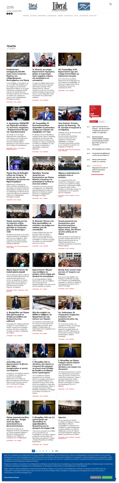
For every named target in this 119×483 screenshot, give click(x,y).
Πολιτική (33, 15)
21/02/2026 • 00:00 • (63, 437)
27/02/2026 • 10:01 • (12, 387)
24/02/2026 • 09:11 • (37, 444)
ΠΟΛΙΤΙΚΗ (46, 100)
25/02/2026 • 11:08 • (63, 389)
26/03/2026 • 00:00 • (64, 195)
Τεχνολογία (68, 15)
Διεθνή (60, 15)
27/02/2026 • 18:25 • (63, 288)
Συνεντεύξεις (21, 148)
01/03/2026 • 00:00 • (12, 290)
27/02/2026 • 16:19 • (37, 333)
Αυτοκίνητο (83, 15)
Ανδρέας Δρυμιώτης (12, 149)
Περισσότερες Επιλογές (11, 477)
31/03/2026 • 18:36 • (12, 199)
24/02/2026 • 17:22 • (12, 440)
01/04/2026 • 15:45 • (37, 151)
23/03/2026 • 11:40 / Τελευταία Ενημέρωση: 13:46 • (18, 247)
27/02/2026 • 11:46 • (63, 339)
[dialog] (58, 467)
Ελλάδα (19, 102)
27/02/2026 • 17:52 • (12, 335)
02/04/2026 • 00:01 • (12, 148)
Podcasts (93, 15)
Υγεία (76, 15)
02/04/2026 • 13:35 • (38, 100)
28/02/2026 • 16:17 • (37, 289)
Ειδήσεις (93, 121)
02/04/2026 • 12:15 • (63, 90)
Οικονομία (42, 15)
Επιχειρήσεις (52, 15)
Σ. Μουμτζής (21, 290)
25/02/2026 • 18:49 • (38, 396)
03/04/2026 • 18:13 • (12, 102)
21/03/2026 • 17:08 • (37, 246)
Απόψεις (26, 15)
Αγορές (101, 121)
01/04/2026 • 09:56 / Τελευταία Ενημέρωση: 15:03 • (69, 150)
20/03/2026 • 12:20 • (63, 248)
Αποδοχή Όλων (107, 477)
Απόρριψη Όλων (96, 477)
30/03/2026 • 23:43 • (38, 198)
